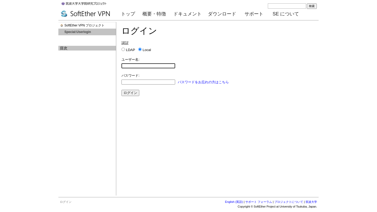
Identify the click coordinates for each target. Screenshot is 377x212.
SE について (286, 13)
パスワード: (130, 75)
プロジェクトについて (288, 201)
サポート (254, 13)
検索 (312, 6)
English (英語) (234, 201)
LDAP (130, 50)
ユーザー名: (130, 60)
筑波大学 (311, 201)
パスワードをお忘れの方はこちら (203, 82)
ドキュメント (187, 13)
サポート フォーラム (258, 201)
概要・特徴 (154, 13)
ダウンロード (222, 13)
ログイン (65, 201)
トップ (128, 13)
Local (147, 50)
